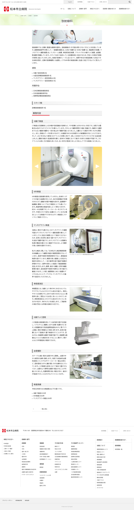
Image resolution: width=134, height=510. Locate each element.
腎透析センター (75, 464)
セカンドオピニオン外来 (61, 469)
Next (97, 166)
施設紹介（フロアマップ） (103, 472)
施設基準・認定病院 (102, 462)
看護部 (42, 443)
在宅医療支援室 (75, 474)
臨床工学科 (43, 485)
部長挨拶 (42, 446)
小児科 (23, 454)
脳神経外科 (25, 464)
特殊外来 (57, 467)
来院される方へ (95, 9)
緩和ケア (57, 446)
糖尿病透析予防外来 (60, 454)
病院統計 (99, 467)
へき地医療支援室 (76, 472)
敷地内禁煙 (100, 477)
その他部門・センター (77, 443)
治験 (56, 472)
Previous (36, 166)
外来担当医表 (7, 446)
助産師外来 (58, 464)
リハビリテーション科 (45, 475)
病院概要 (99, 459)
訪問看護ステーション (45, 459)
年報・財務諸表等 (101, 470)
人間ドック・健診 (8, 448)
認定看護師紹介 (44, 454)
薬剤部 (42, 464)
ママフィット (58, 462)
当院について (72, 9)
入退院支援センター (76, 462)
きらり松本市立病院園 (103, 475)
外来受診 (6, 443)
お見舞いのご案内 (8, 454)
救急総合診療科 (26, 462)
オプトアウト (100, 488)
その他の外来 (59, 443)
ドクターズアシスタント (28, 474)
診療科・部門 (83, 9)
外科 (23, 449)
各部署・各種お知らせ (109, 9)
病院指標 (99, 465)
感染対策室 (74, 459)
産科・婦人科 (25, 451)
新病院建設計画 (101, 482)
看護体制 (42, 451)
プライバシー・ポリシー (7, 500)
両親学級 (57, 459)
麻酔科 (23, 467)
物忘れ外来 (58, 449)
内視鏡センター (75, 469)
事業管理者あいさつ (102, 449)
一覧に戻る (44, 409)
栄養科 (41, 480)
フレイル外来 (58, 451)
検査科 (41, 483)
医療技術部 (43, 472)
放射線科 (42, 478)
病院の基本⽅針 (101, 457)
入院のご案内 (7, 451)
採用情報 (79, 2)
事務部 (73, 446)
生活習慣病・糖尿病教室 (61, 456)
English (70, 2)
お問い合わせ (103, 2)
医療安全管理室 (75, 456)
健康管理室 (74, 449)
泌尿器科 (24, 459)
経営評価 (99, 485)
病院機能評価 (19, 500)
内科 (23, 446)
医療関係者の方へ (124, 9)
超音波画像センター (76, 467)
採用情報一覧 (118, 449)
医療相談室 (74, 454)
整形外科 (24, 456)
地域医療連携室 (75, 451)
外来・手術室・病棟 (44, 456)
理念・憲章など (101, 454)
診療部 (30, 15)
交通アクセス (90, 2)
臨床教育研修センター (77, 477)
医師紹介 (100, 440)
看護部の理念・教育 (45, 449)
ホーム (62, 9)
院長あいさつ (100, 452)
